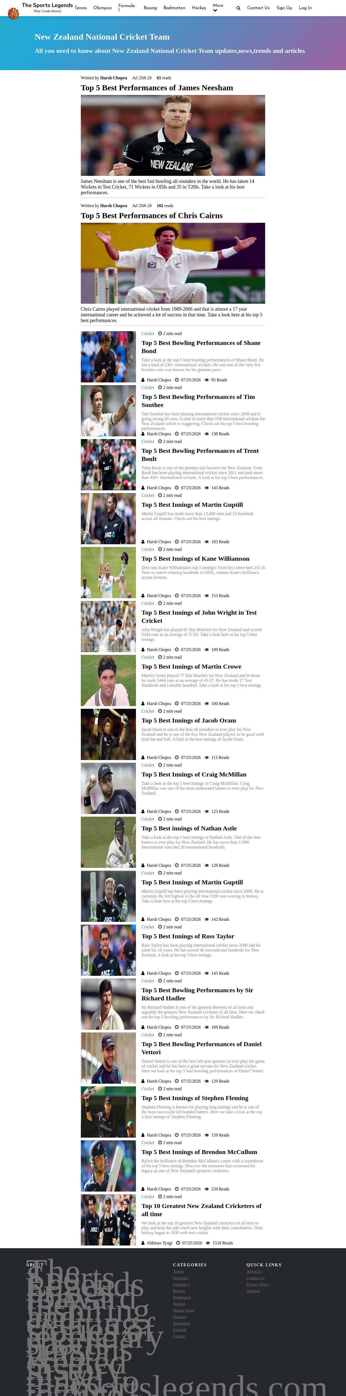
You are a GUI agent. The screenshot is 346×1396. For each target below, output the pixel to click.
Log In (305, 8)
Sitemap (253, 1291)
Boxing (150, 8)
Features (180, 1317)
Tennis (81, 8)
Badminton (174, 8)
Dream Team (183, 1310)
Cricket (179, 1336)
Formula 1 (181, 1284)
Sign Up (284, 8)
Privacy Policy (258, 1284)
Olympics (103, 8)
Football (180, 1329)
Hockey (199, 8)
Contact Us (258, 8)
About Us (254, 1271)
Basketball (181, 1323)
